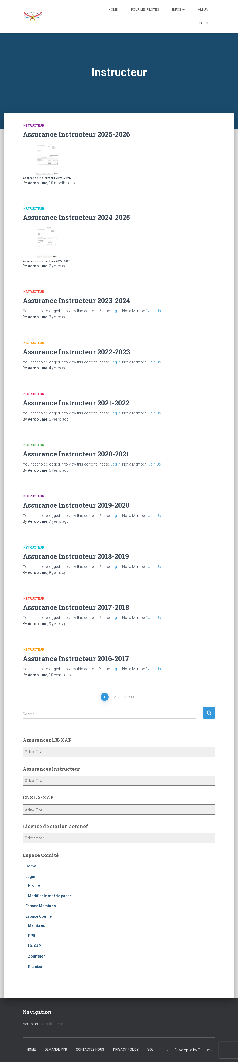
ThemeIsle (206, 1050)
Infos (178, 9)
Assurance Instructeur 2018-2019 (76, 556)
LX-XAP (34, 946)
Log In (115, 311)
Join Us (154, 311)
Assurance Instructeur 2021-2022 (76, 402)
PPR (31, 935)
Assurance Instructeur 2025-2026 (76, 134)
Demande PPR (56, 1049)
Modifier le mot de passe (50, 896)
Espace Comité (38, 916)
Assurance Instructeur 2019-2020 (76, 505)
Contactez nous (90, 1049)
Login (204, 23)
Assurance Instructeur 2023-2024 (76, 300)
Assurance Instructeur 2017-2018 (76, 607)
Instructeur (33, 125)
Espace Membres (40, 906)
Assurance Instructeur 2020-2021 (76, 453)
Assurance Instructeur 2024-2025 (76, 217)
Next (128, 697)
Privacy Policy (126, 1049)
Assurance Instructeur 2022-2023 (76, 351)
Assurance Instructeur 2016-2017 (76, 658)
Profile (34, 885)
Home (113, 9)
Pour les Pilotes (145, 9)
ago (62, 183)
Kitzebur (35, 966)
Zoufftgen (36, 956)
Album (203, 9)
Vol (150, 1049)
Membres (36, 925)
